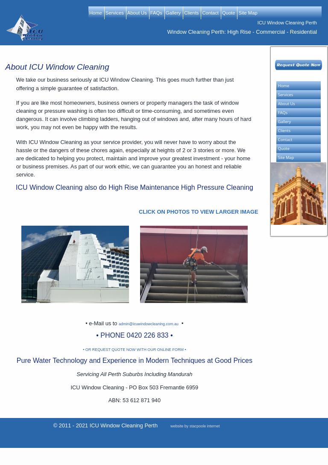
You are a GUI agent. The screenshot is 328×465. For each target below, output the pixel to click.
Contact (210, 12)
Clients (191, 12)
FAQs (156, 12)
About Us (137, 12)
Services (114, 12)
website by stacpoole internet (195, 426)
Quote (228, 12)
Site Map (247, 12)
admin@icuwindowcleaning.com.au (149, 324)
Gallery (173, 12)
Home (95, 12)
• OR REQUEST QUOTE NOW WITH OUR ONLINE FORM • (134, 349)
